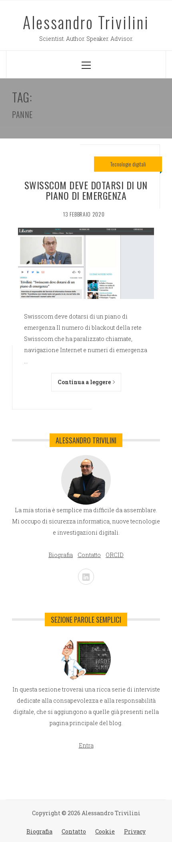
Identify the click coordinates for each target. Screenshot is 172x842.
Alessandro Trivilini (86, 22)
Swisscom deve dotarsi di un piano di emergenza (86, 190)
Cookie (105, 831)
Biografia (39, 831)
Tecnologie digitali (128, 164)
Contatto (74, 831)
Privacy (135, 831)
